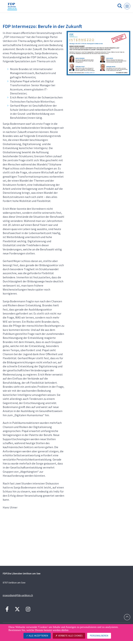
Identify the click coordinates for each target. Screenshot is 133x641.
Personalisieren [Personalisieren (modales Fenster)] (99, 635)
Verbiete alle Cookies (68, 635)
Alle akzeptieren (37, 635)
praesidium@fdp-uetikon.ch (18, 595)
